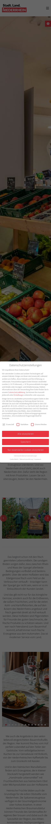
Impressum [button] (37, 459)
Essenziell (8, 424)
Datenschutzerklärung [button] (26, 459)
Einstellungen (19, 395)
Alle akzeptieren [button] (26, 433)
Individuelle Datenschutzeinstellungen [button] (25, 456)
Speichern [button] (25, 441)
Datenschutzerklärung (16, 392)
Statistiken (22, 424)
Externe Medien (39, 424)
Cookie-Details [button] (14, 459)
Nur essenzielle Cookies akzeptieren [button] (25, 449)
